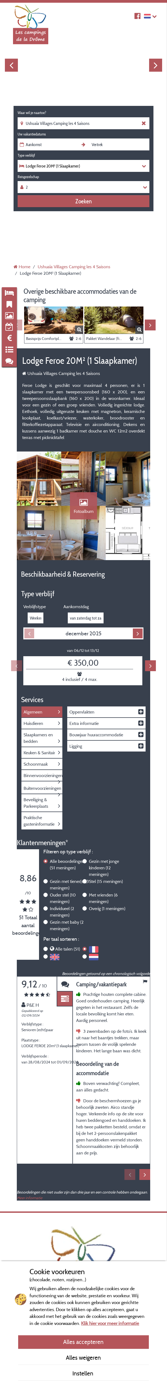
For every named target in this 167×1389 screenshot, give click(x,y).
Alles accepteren (83, 1341)
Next (155, 65)
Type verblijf (26, 155)
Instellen (83, 1373)
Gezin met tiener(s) (69, 885)
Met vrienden (103, 898)
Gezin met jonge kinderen (104, 867)
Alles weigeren (83, 1357)
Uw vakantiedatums (32, 134)
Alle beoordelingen (67, 864)
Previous (11, 65)
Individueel (62, 912)
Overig (107, 908)
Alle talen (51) (67, 949)
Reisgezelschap (28, 176)
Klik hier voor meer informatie (110, 1323)
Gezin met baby (67, 925)
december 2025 (83, 633)
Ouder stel (63, 898)
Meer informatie (29, 1197)
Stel (106, 881)
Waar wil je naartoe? (32, 112)
